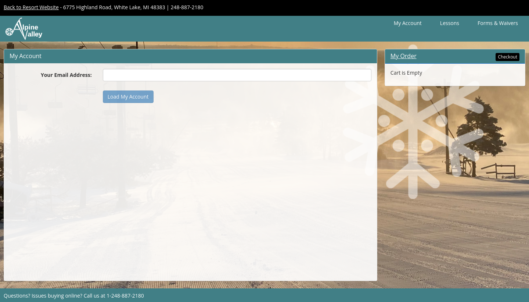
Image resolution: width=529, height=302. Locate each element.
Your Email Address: (66, 74)
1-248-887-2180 (125, 295)
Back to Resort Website (31, 7)
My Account (408, 22)
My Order (404, 56)
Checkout (507, 57)
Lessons (449, 22)
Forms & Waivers (498, 22)
